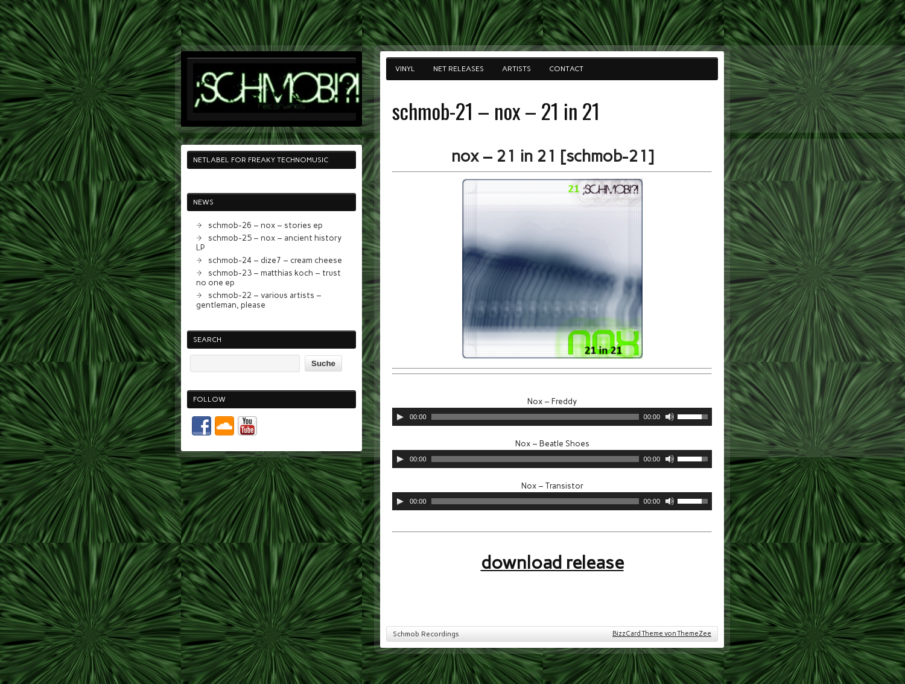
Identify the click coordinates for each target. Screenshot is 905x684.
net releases (458, 69)
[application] (552, 417)
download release (552, 562)
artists (516, 69)
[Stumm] (670, 417)
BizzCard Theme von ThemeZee (661, 634)
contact (566, 69)
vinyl (405, 69)
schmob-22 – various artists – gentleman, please (259, 299)
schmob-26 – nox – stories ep (265, 225)
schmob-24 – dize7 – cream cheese (275, 260)
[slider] (535, 417)
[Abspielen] (400, 417)
